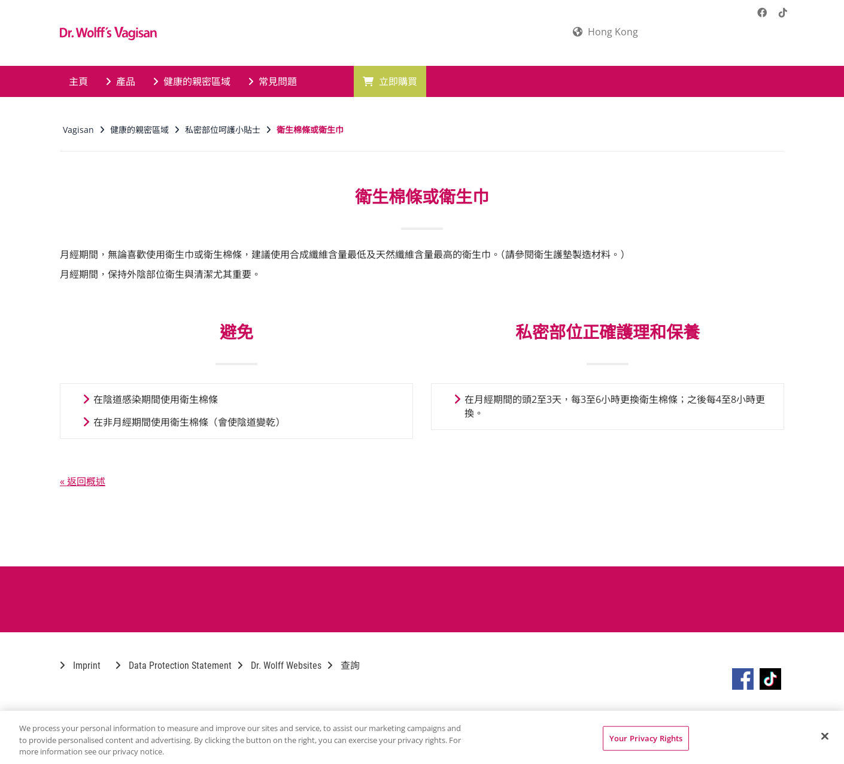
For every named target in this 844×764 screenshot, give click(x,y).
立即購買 (390, 81)
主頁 (78, 81)
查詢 (343, 665)
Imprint (80, 665)
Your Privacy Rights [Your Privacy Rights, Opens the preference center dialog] (645, 737)
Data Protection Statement (174, 665)
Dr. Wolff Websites (279, 665)
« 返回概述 (82, 481)
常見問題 (272, 81)
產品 (120, 81)
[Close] (825, 736)
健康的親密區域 (191, 81)
